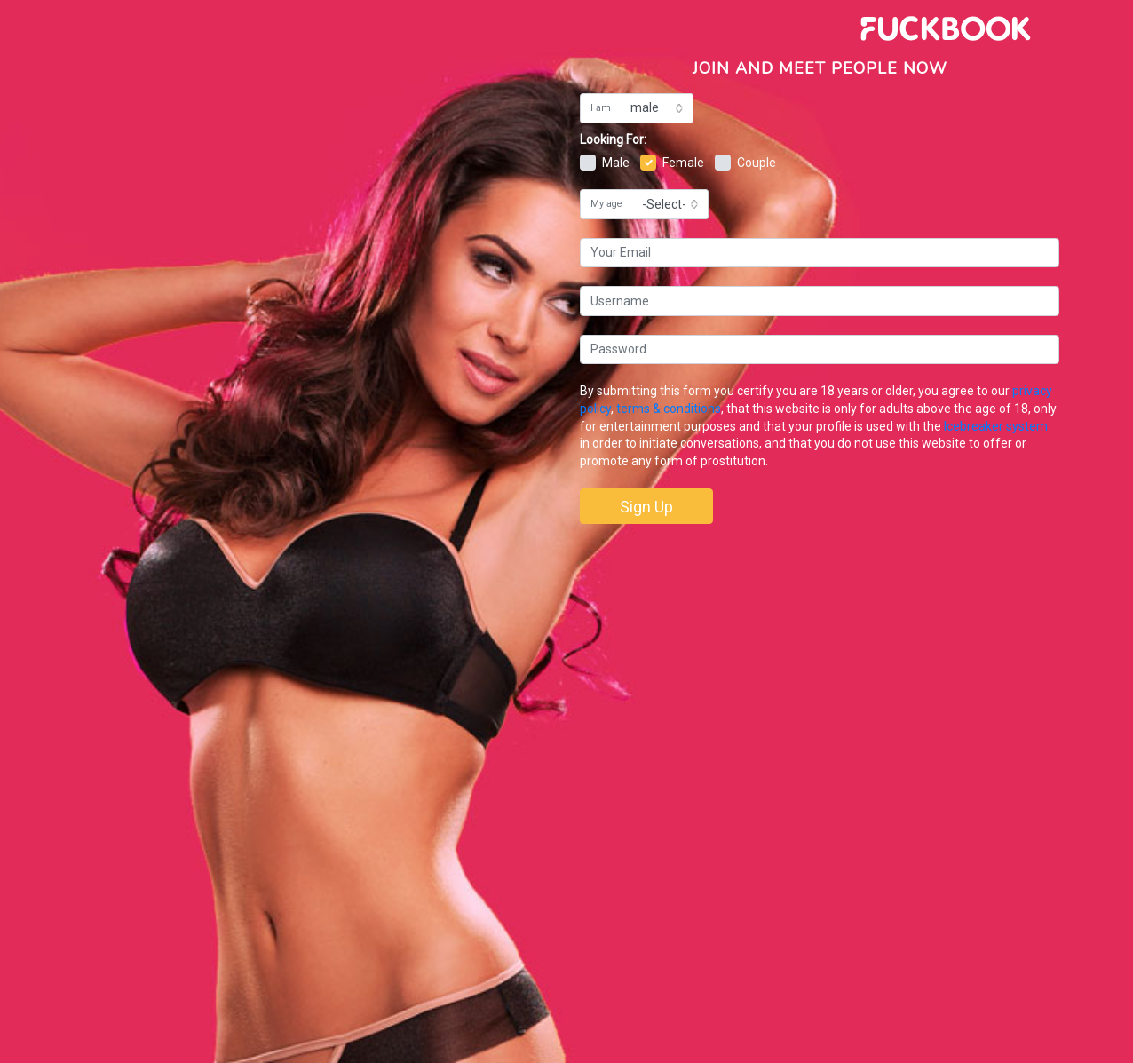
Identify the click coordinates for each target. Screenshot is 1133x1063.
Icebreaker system (996, 426)
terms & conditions (668, 408)
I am (600, 108)
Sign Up (646, 506)
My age (606, 204)
